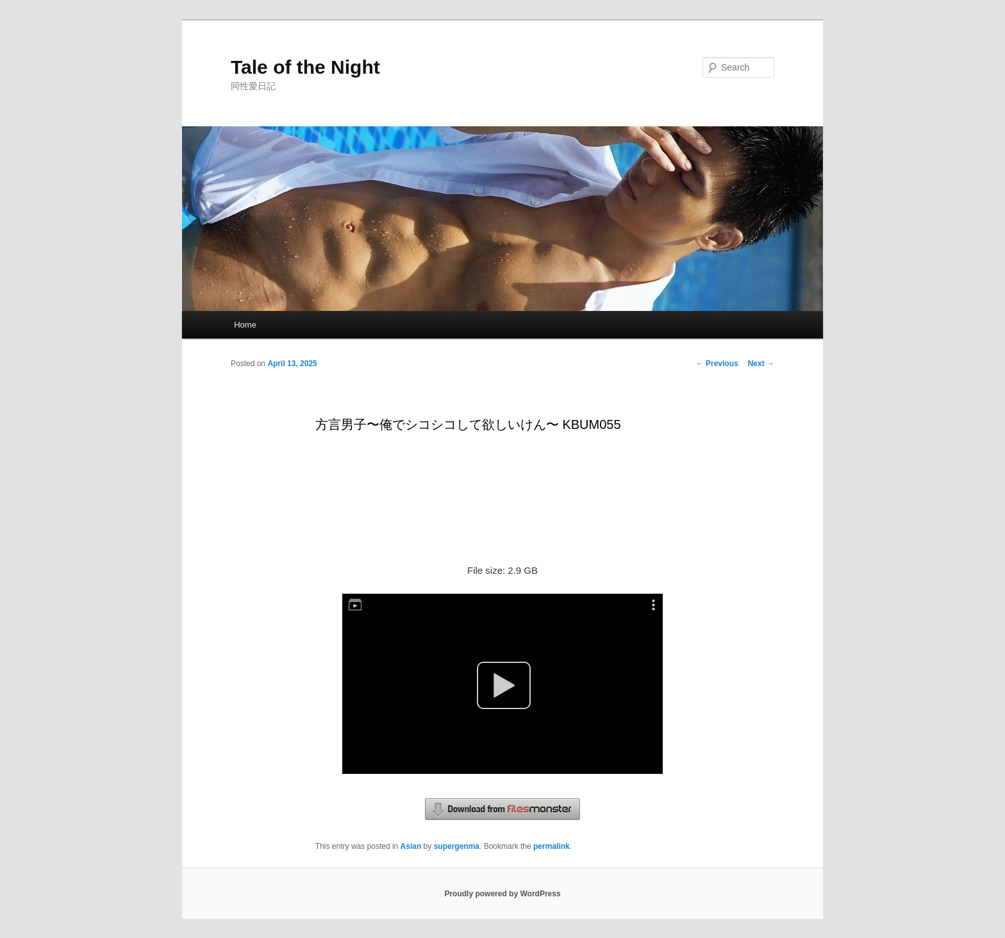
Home (245, 325)
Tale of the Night (305, 67)
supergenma (456, 846)
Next (761, 363)
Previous (717, 363)
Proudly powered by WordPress (502, 893)
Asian (411, 846)
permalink (551, 846)
